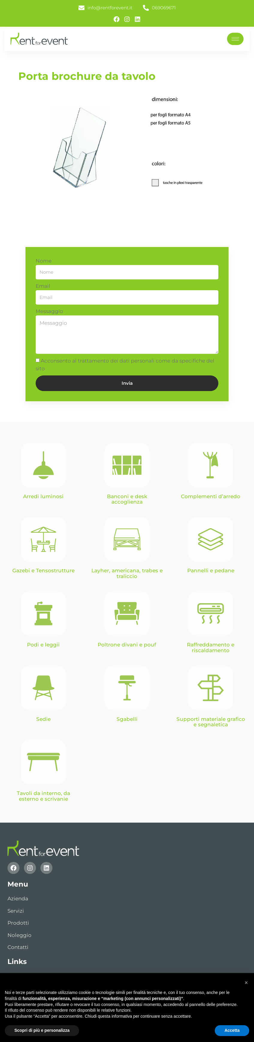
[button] (246, 982)
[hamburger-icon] (235, 39)
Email (43, 286)
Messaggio (49, 311)
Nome (44, 261)
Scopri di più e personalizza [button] (41, 1030)
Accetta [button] (232, 1030)
